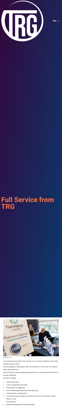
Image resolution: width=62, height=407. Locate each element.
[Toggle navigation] (56, 21)
